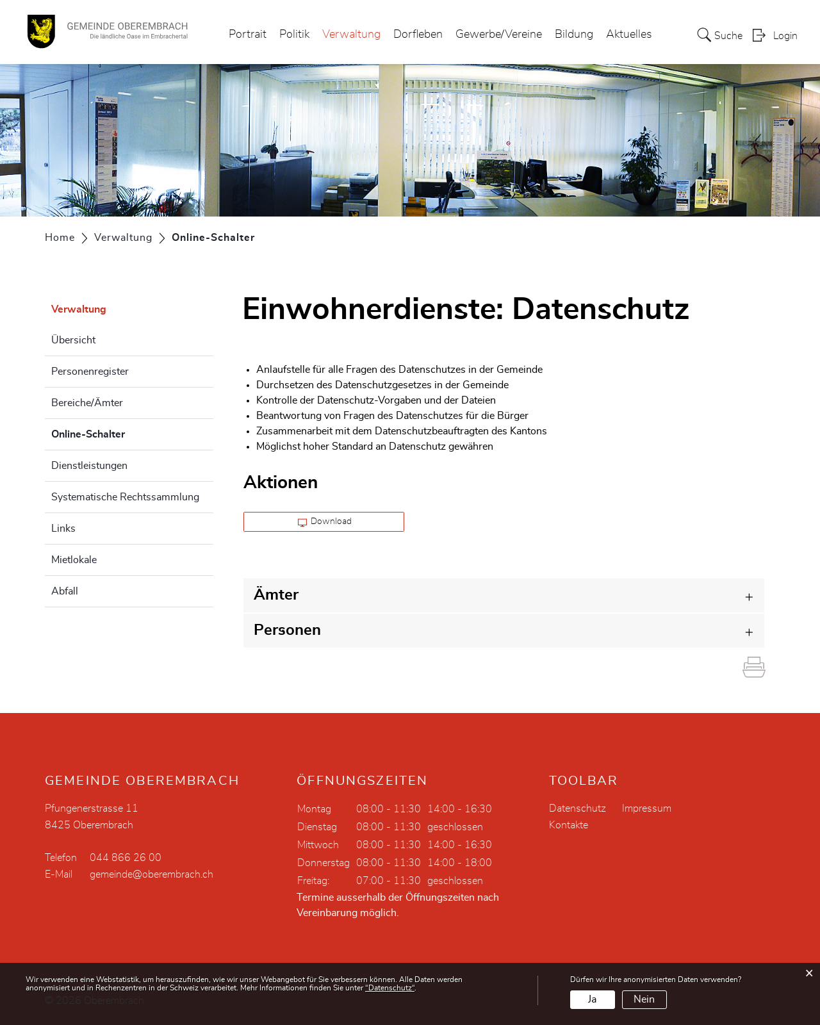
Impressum (646, 808)
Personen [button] (287, 630)
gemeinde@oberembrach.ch (151, 874)
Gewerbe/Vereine (498, 34)
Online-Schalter (120, 432)
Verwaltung (351, 34)
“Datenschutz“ (389, 988)
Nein (644, 999)
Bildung (574, 34)
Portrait (247, 34)
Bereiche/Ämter (87, 403)
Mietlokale (74, 560)
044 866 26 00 (125, 858)
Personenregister (90, 371)
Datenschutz (577, 808)
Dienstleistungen (89, 466)
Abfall (64, 591)
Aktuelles (629, 34)
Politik (294, 34)
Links (63, 528)
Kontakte (568, 825)
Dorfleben (418, 34)
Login (785, 36)
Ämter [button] (276, 595)
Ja (592, 999)
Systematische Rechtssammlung (125, 497)
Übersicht (73, 340)
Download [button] (325, 522)
